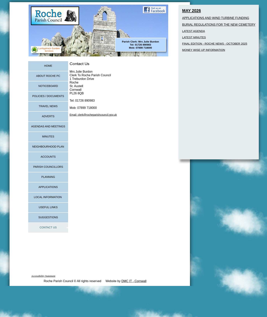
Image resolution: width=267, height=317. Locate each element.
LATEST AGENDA (193, 31)
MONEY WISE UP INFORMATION (203, 49)
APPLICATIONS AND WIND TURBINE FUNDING (215, 18)
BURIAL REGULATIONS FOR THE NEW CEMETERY (218, 24)
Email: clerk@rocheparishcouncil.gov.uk (93, 114)
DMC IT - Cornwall (133, 281)
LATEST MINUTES (194, 37)
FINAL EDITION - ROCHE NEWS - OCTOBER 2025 (214, 43)
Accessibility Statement (43, 275)
